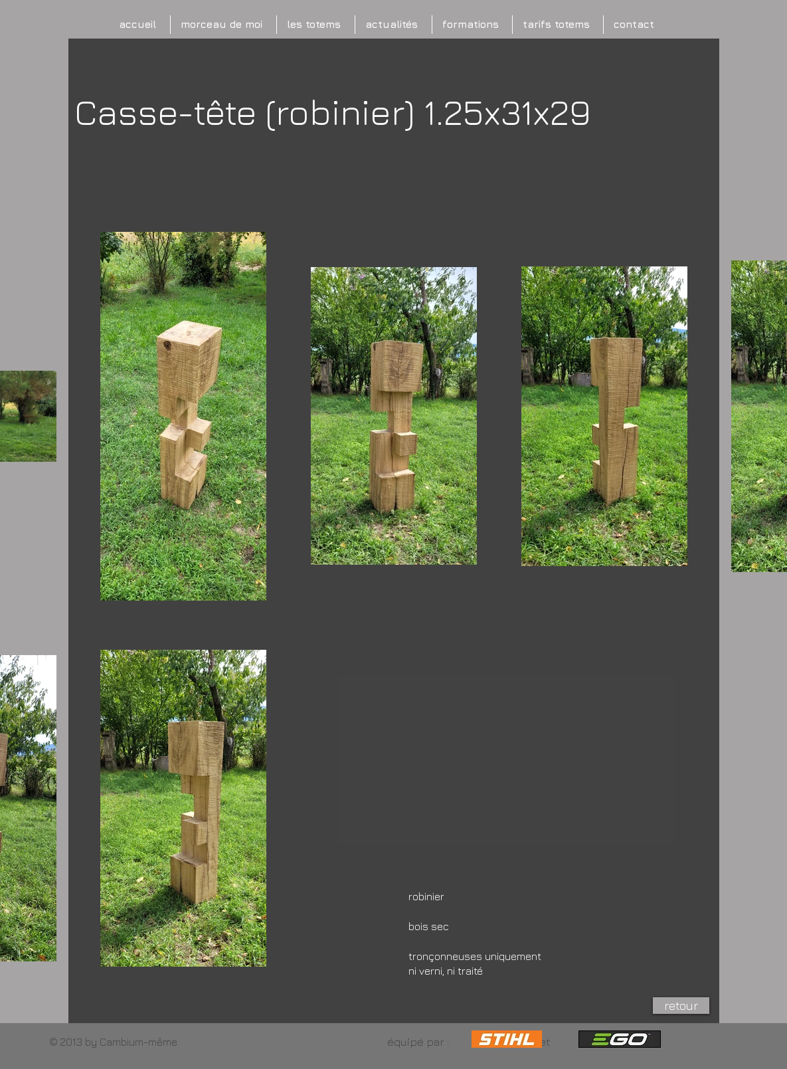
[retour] (681, 1005)
